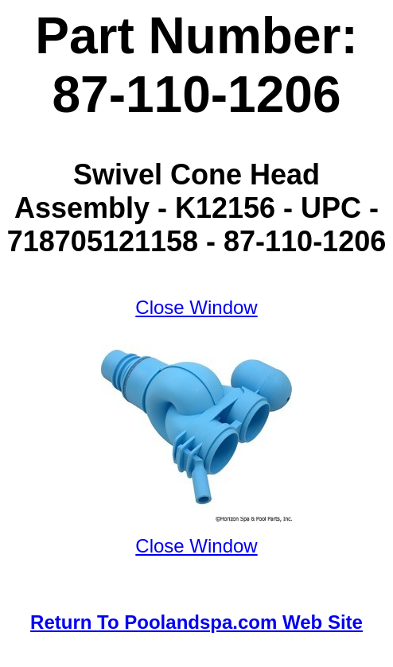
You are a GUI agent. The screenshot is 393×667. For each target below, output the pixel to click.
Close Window (196, 307)
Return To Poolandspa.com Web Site (196, 622)
